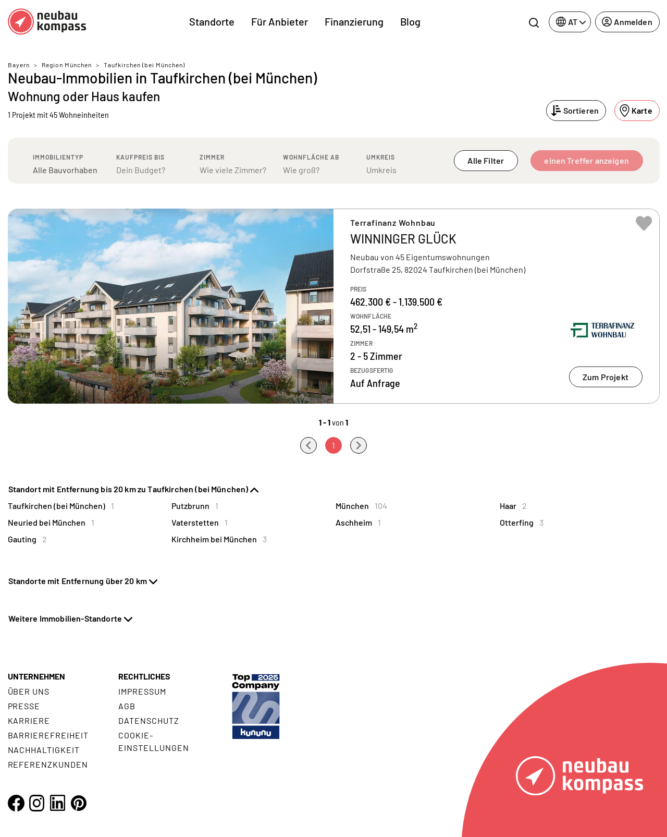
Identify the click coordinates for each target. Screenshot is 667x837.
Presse (24, 706)
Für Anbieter (279, 21)
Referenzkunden (48, 764)
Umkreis (380, 157)
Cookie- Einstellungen (153, 741)
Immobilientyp (58, 157)
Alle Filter (485, 160)
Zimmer (212, 157)
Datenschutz (148, 720)
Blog (410, 21)
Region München (67, 64)
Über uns (29, 691)
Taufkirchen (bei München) (144, 64)
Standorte (211, 21)
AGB (126, 706)
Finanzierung (354, 21)
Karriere (29, 720)
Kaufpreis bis (140, 157)
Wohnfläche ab (311, 157)
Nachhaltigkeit (44, 750)
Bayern (19, 64)
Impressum (142, 691)
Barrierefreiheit (48, 735)
